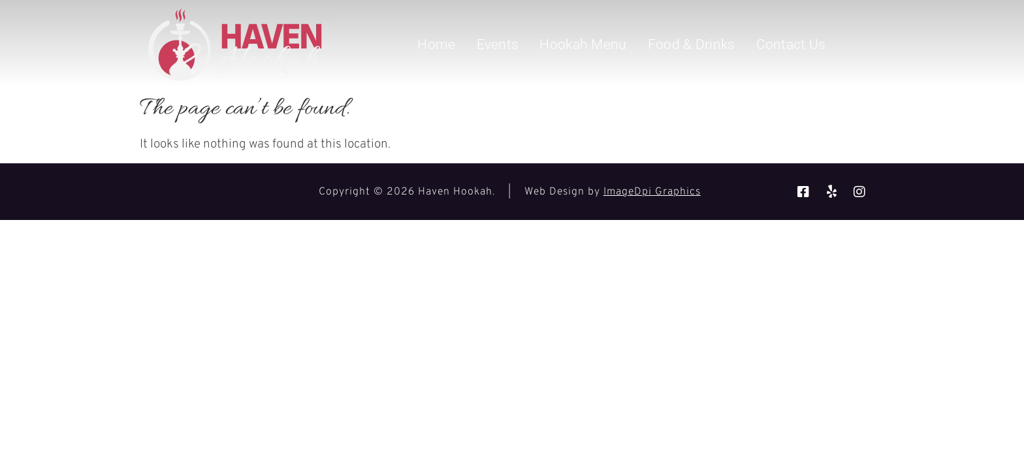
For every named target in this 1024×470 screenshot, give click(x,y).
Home (436, 44)
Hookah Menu (582, 44)
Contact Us (791, 44)
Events (498, 44)
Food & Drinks (691, 44)
